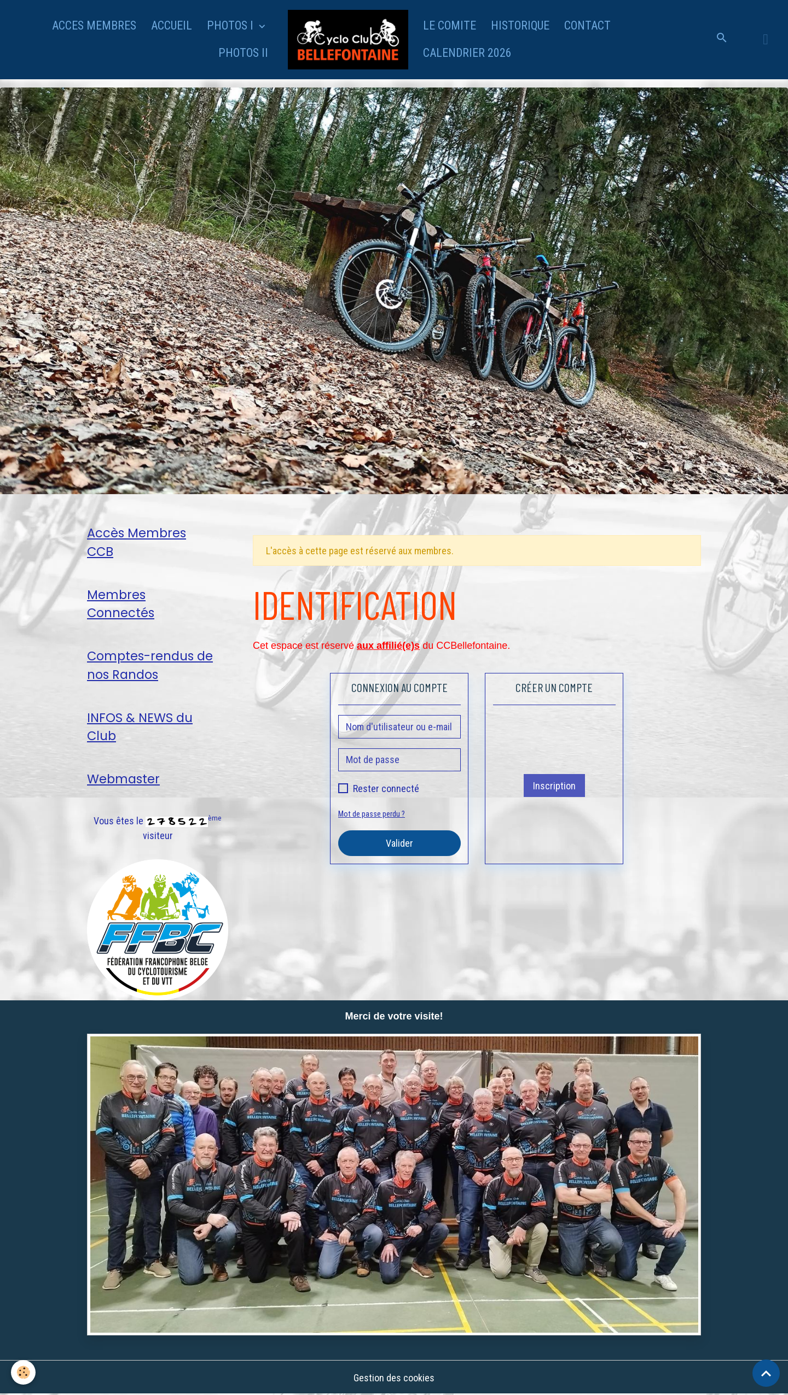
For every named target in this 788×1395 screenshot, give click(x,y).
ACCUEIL (171, 25)
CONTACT (587, 25)
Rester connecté (386, 788)
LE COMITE (449, 25)
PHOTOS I (231, 25)
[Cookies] (23, 1372)
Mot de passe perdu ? (371, 814)
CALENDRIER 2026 (467, 53)
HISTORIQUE (520, 25)
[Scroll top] (766, 1373)
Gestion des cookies (394, 1378)
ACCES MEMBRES (94, 25)
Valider (399, 843)
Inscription (554, 786)
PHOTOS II (243, 53)
